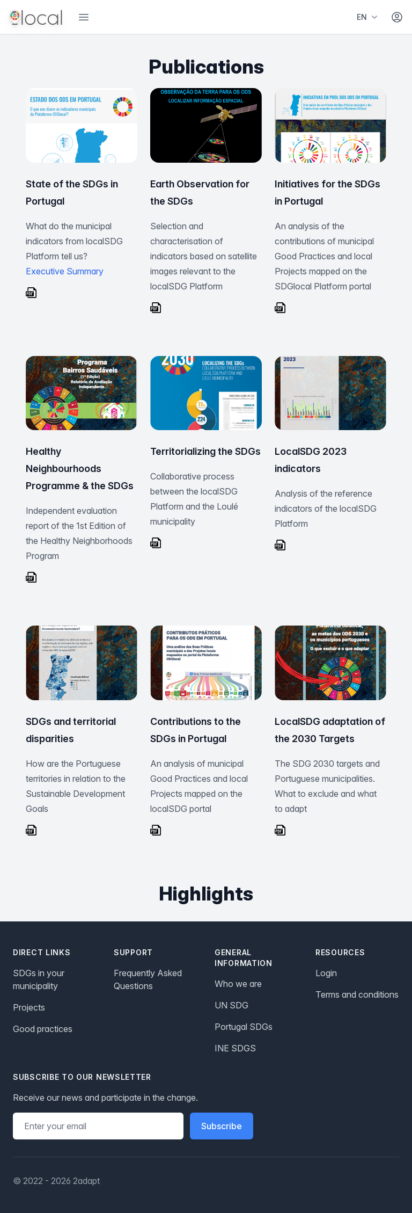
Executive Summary (65, 271)
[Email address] (98, 1126)
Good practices (42, 1028)
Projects (29, 1007)
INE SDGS (235, 1048)
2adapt (86, 1180)
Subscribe (221, 1126)
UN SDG (231, 1005)
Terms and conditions (357, 994)
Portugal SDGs (244, 1026)
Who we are (238, 983)
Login (326, 973)
